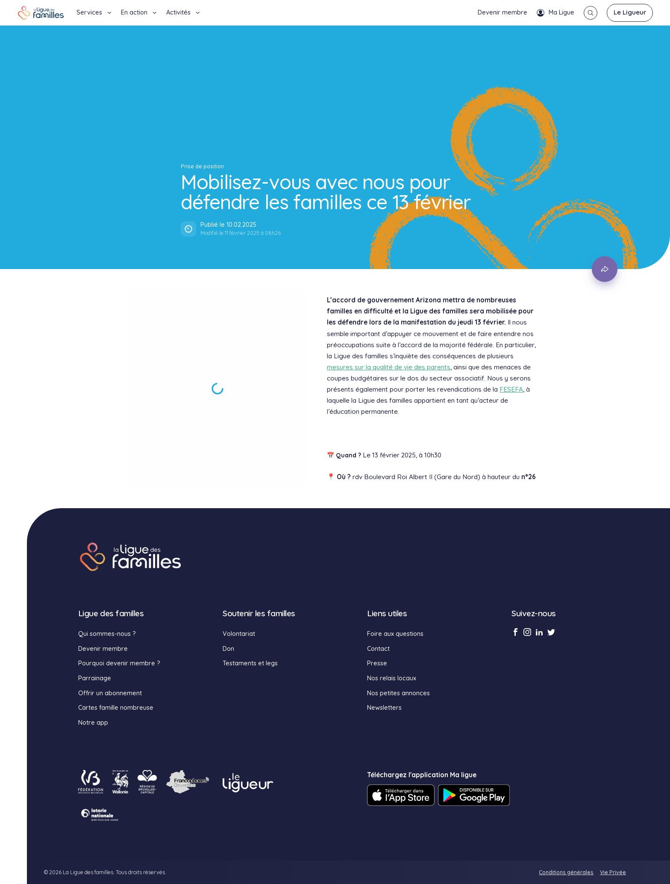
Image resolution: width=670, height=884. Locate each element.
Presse (377, 663)
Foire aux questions (395, 634)
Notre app (93, 722)
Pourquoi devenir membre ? (119, 663)
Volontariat (239, 634)
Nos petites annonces (398, 693)
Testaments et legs (250, 663)
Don (228, 649)
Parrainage (94, 678)
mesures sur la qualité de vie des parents (388, 367)
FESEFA (511, 389)
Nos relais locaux (391, 678)
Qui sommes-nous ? (107, 634)
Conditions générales (566, 872)
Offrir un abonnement (110, 693)
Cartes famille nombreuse (115, 707)
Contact (378, 649)
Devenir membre (502, 12)
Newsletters (384, 707)
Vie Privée (613, 872)
